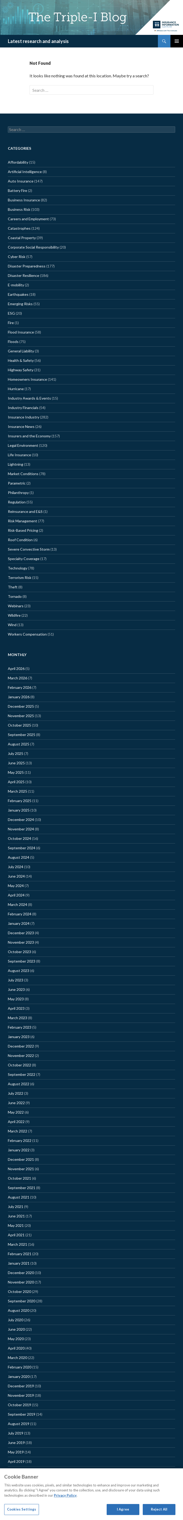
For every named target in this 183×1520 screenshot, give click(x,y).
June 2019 (16, 1442)
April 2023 (16, 1008)
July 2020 (15, 1320)
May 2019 (16, 1452)
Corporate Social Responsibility (33, 247)
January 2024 (19, 923)
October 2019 (19, 1405)
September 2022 (21, 1074)
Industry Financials (23, 407)
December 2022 (21, 1046)
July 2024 (15, 866)
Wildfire (14, 615)
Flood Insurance (21, 332)
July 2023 (15, 980)
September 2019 (21, 1414)
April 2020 (16, 1348)
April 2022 (16, 1121)
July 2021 (15, 1206)
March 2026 (17, 678)
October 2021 (19, 1178)
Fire (11, 322)
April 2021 (16, 1235)
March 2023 (17, 1018)
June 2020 (16, 1329)
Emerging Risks (20, 304)
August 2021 (18, 1197)
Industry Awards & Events (29, 398)
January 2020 (19, 1376)
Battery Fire (17, 190)
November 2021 (21, 1169)
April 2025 (16, 782)
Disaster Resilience (23, 275)
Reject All (159, 1509)
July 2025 (15, 753)
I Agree (123, 1509)
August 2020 (18, 1310)
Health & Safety (21, 360)
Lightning (15, 464)
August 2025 (18, 744)
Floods (13, 341)
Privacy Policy (65, 1495)
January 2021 (19, 1263)
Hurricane (16, 388)
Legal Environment (23, 445)
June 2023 (16, 989)
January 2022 (19, 1150)
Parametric (17, 483)
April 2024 (16, 895)
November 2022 (21, 1055)
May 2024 (16, 885)
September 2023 (21, 961)
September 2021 (21, 1187)
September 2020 (21, 1301)
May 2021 (16, 1225)
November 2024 (21, 829)
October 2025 (19, 725)
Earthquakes (18, 294)
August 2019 (18, 1423)
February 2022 (19, 1140)
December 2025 (21, 706)
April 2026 (16, 668)
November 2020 (21, 1282)
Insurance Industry (23, 417)
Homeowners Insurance (27, 379)
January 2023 (19, 1036)
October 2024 (19, 838)
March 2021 (17, 1244)
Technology (17, 568)
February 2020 (19, 1367)
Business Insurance (24, 200)
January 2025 (19, 810)
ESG (11, 313)
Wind (12, 624)
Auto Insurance (20, 181)
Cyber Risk (16, 256)
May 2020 (16, 1338)
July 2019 (15, 1433)
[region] (91, 1494)
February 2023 (19, 1027)
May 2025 (16, 772)
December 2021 (21, 1159)
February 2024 (19, 914)
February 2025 (19, 800)
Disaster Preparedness (26, 266)
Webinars (16, 606)
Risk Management (22, 521)
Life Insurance (19, 455)
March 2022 (17, 1131)
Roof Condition (20, 540)
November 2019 (21, 1395)
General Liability (21, 351)
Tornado (15, 596)
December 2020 (21, 1272)
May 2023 (16, 999)
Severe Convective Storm (29, 549)
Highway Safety (20, 370)
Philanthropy (18, 492)
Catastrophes (19, 228)
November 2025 (21, 715)
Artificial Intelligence (25, 171)
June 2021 (16, 1216)
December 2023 (21, 933)
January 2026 (19, 697)
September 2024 (21, 848)
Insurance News (21, 426)
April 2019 (16, 1461)
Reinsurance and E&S (25, 511)
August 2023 (18, 970)
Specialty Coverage (23, 558)
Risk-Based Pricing (23, 530)
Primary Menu (176, 41)
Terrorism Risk (19, 577)
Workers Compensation (27, 634)
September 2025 (21, 734)
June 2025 (16, 763)
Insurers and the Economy (29, 436)
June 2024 (16, 876)
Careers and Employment (28, 219)
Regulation (17, 502)
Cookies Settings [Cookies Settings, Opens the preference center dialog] (21, 1509)
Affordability (18, 162)
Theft (13, 587)
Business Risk (19, 209)
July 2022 (15, 1093)
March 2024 (17, 904)
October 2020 (19, 1291)
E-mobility (16, 285)
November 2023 (21, 942)
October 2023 (19, 951)
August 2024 (18, 857)
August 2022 (18, 1084)
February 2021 (19, 1254)
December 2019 (21, 1386)
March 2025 (17, 791)
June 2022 (16, 1102)
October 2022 (19, 1065)
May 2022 (16, 1112)
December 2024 (21, 819)
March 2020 (17, 1357)
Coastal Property (22, 237)
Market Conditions (23, 473)
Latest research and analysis (38, 41)
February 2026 (19, 687)
